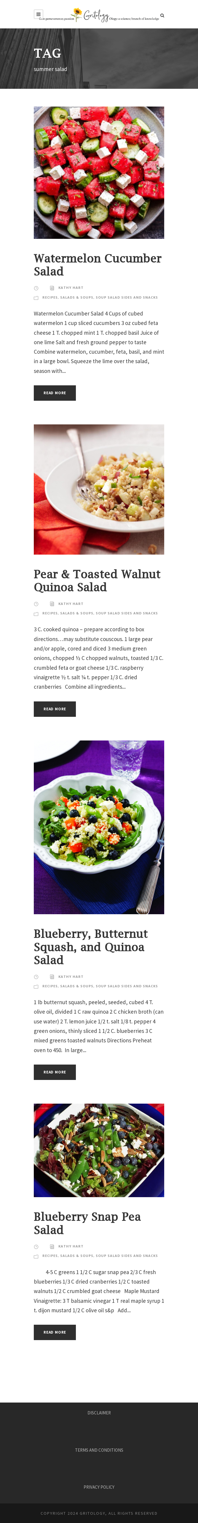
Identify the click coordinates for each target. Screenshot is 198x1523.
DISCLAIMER (99, 1413)
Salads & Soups (76, 297)
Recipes (50, 297)
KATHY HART (71, 287)
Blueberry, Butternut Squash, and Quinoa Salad (91, 947)
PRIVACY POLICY (99, 1487)
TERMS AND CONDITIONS (99, 1450)
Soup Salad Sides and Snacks (127, 297)
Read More (55, 392)
